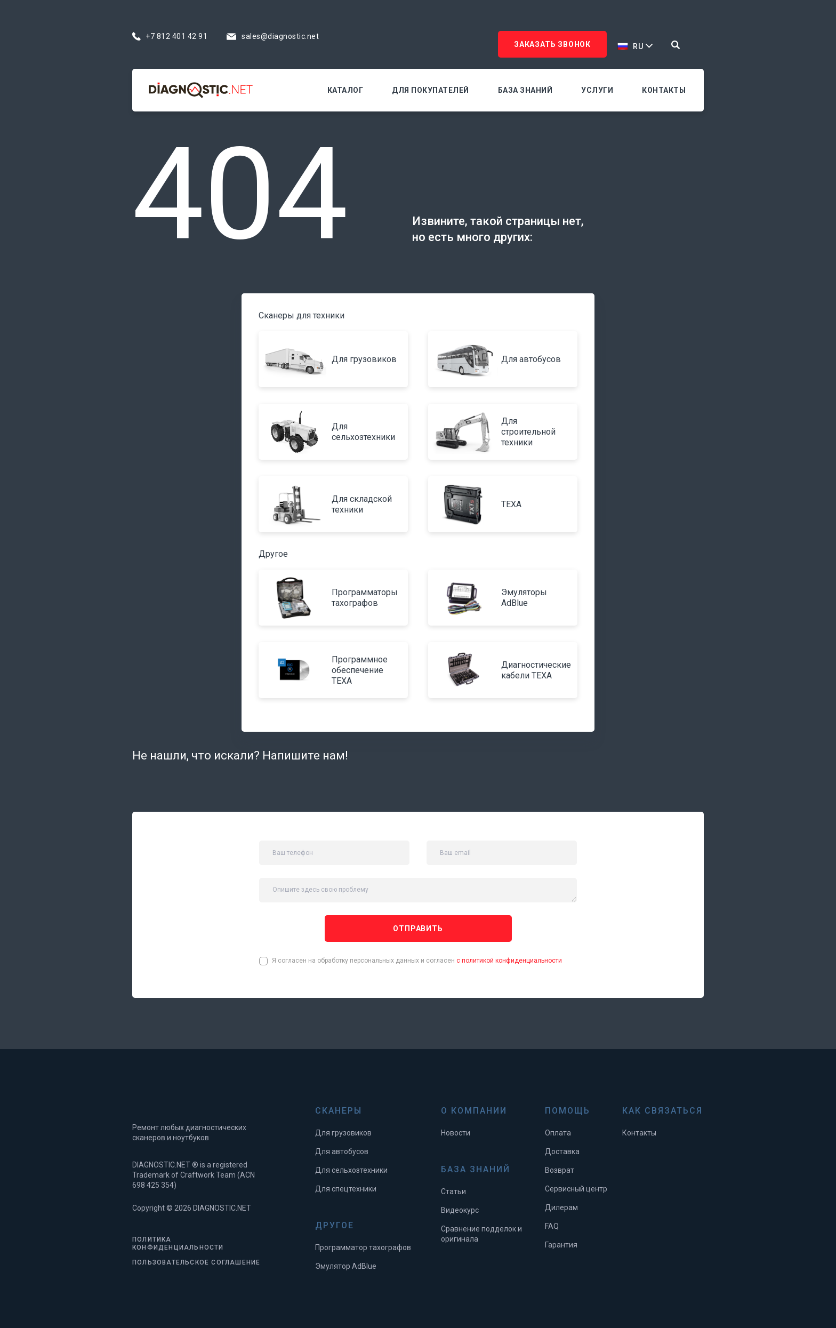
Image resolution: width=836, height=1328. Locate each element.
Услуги (597, 90)
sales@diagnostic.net (280, 36)
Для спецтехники (345, 1189)
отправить (418, 928)
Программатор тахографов (363, 1247)
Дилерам (561, 1207)
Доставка (562, 1151)
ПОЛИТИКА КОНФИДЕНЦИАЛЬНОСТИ (178, 1243)
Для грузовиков (343, 1133)
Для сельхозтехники (351, 1170)
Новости (455, 1133)
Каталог (345, 90)
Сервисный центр (576, 1189)
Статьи (453, 1191)
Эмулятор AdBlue (345, 1266)
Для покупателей (430, 90)
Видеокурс (460, 1210)
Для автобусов (341, 1151)
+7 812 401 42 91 (176, 36)
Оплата (558, 1133)
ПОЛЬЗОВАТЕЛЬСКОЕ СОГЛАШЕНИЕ (196, 1262)
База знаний (525, 90)
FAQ (552, 1226)
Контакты (664, 90)
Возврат (559, 1170)
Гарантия (561, 1245)
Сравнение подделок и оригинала (481, 1234)
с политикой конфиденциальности (509, 960)
